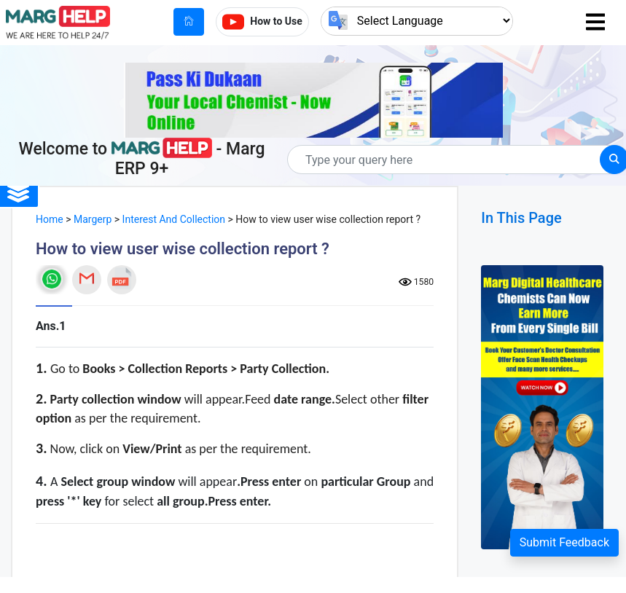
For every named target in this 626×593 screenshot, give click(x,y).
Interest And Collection (173, 219)
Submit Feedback (564, 542)
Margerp (92, 219)
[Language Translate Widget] (416, 20)
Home (49, 219)
